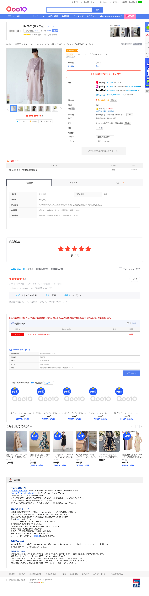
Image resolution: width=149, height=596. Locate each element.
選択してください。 (105, 137)
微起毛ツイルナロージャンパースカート (126, 413)
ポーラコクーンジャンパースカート (22, 413)
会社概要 (11, 574)
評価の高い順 (42, 269)
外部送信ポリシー (52, 574)
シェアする (23, 121)
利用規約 (22, 574)
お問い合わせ (131, 373)
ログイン (75, 2)
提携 (64, 574)
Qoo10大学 (133, 2)
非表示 (134, 323)
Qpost (105, 2)
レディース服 (49, 44)
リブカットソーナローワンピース (100, 413)
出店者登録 (73, 574)
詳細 (112, 100)
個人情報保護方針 (35, 574)
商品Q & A (119, 182)
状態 (16, 329)
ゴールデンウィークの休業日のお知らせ (23, 170)
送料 (71, 108)
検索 (97, 10)
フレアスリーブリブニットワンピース (74, 413)
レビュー (74, 182)
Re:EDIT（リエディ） (35, 26)
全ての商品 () (32, 31)
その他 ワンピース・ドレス (83, 44)
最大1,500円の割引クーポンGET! (103, 74)
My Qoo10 (85, 2)
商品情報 (29, 182)
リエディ (70, 54)
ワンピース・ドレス (64, 44)
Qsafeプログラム (117, 574)
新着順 (30, 269)
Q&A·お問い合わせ (50, 35)
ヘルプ (111, 2)
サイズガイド (47, 121)
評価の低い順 (57, 269)
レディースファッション (32, 44)
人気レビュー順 (18, 269)
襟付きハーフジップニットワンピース (48, 413)
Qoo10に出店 (121, 2)
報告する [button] (34, 121)
